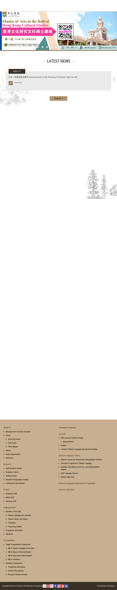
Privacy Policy (101, 586)
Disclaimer (111, 586)
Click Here (18, 83)
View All (57, 98)
